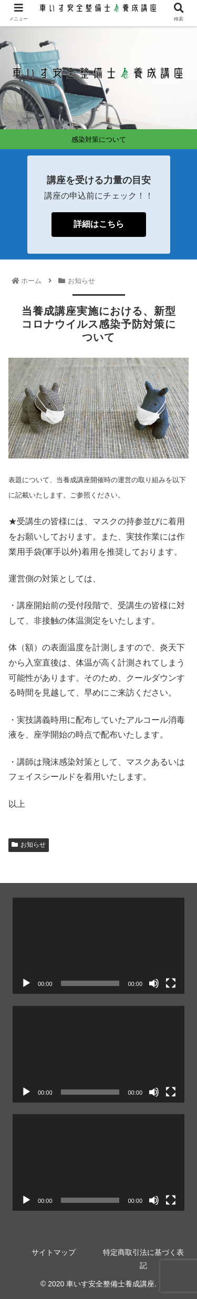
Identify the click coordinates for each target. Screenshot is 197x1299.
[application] (98, 946)
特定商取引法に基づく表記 (143, 1259)
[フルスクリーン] (170, 983)
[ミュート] (154, 983)
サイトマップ (54, 1252)
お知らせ (29, 844)
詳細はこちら (99, 224)
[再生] (26, 983)
